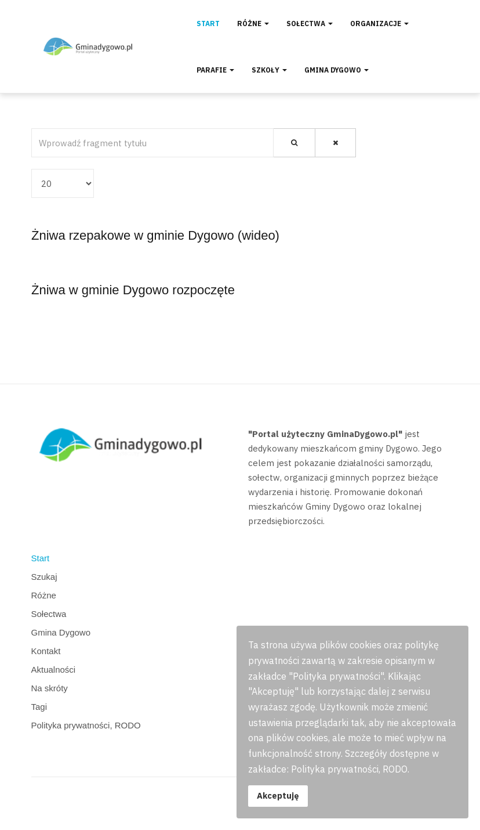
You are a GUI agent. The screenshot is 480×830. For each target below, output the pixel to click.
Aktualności (53, 669)
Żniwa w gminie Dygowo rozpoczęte (133, 290)
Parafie (215, 70)
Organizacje (379, 23)
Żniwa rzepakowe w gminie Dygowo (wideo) (155, 235)
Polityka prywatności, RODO (86, 725)
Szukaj (44, 577)
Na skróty (49, 688)
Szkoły (269, 70)
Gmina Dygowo (336, 70)
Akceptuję (278, 795)
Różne (253, 23)
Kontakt (46, 651)
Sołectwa (309, 23)
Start (208, 23)
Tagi (39, 707)
